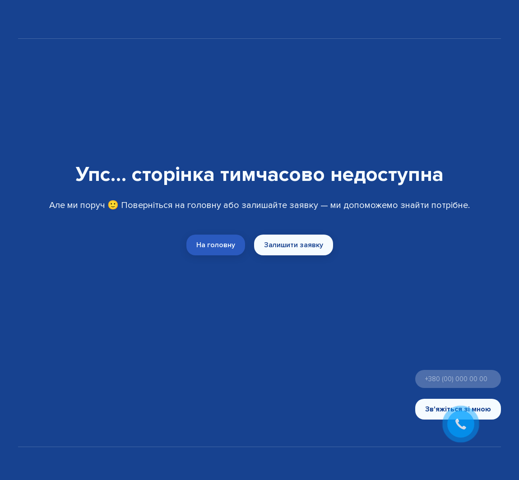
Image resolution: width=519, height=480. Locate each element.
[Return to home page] (42, 20)
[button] (215, 245)
